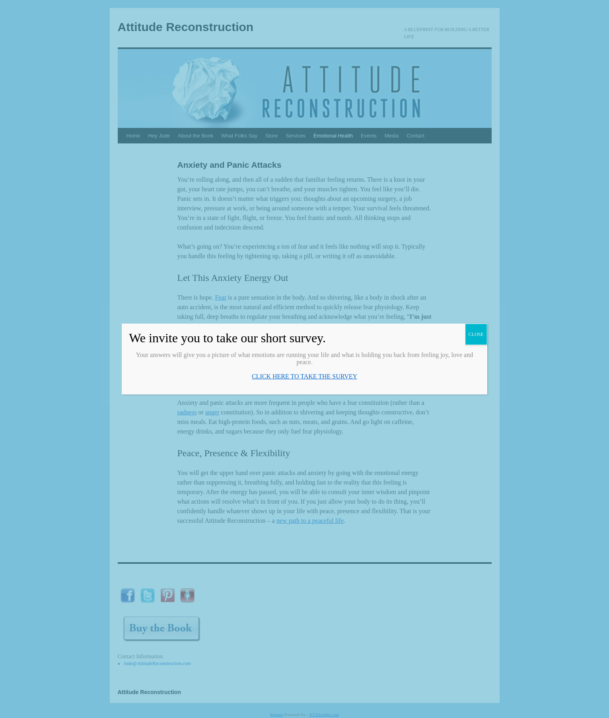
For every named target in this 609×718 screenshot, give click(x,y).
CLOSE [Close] (476, 334)
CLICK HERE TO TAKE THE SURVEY (304, 376)
